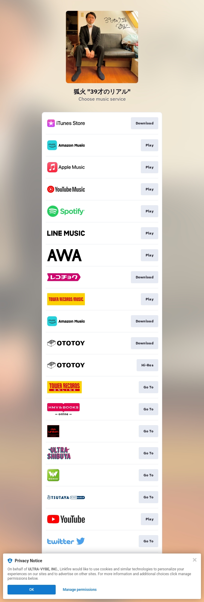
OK (31, 590)
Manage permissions (80, 590)
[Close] (194, 560)
